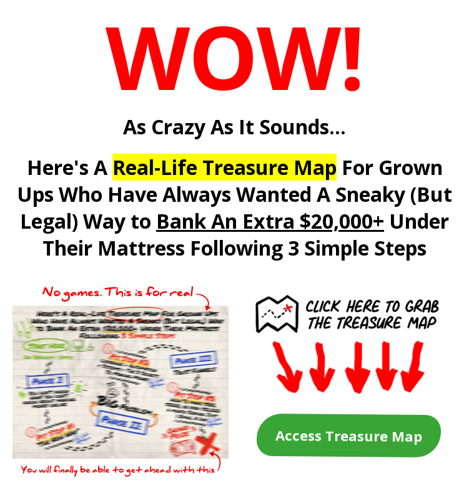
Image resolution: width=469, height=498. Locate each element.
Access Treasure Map (348, 436)
